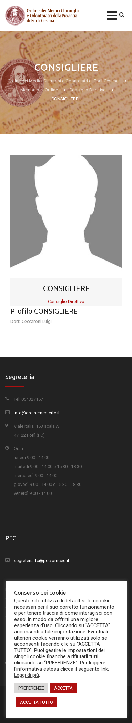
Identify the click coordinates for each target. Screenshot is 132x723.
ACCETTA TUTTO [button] (36, 702)
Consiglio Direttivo (66, 301)
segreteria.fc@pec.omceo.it (41, 560)
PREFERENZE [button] (31, 688)
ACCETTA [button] (63, 688)
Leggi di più (26, 675)
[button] (112, 15)
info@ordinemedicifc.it (37, 412)
